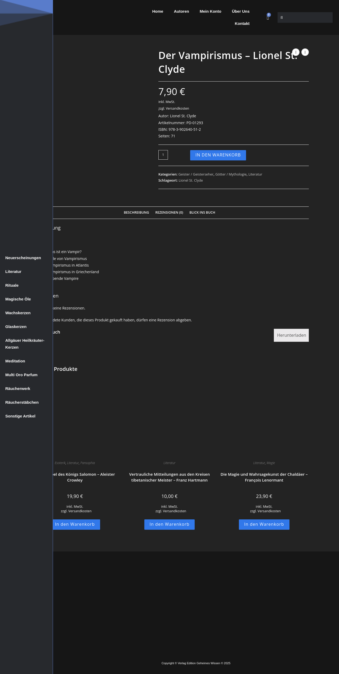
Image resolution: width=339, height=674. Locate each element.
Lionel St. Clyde (191, 180)
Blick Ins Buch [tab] (202, 212)
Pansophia (88, 463)
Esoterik (60, 463)
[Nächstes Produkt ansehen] (305, 52)
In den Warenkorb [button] (75, 524)
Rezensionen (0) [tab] (169, 212)
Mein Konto (210, 11)
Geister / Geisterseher (195, 174)
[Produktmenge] (163, 155)
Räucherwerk (17, 388)
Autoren (181, 11)
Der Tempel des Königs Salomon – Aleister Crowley (75, 477)
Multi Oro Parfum (21, 374)
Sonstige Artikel (20, 416)
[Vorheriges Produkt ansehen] (296, 52)
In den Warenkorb (218, 155)
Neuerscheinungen (23, 257)
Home (157, 11)
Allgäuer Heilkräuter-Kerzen (24, 343)
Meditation (15, 361)
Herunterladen (291, 335)
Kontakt (242, 23)
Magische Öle (18, 299)
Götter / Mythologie (231, 174)
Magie (271, 463)
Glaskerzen (15, 326)
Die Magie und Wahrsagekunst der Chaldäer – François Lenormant (264, 477)
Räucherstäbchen (22, 402)
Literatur (13, 271)
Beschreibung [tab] (136, 212)
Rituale (12, 285)
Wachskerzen (17, 313)
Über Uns (241, 11)
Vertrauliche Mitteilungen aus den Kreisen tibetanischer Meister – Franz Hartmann (169, 477)
